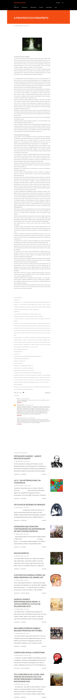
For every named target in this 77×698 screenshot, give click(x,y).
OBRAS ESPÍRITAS (33, 7)
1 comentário (23, 568)
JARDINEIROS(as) (24, 7)
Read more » (44, 474)
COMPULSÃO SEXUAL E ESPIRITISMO (29, 652)
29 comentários (23, 520)
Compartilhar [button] (47, 392)
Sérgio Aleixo (19, 392)
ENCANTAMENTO (21, 553)
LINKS (56, 7)
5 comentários (23, 646)
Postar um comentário (25, 593)
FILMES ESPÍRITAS (49, 7)
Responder (19, 402)
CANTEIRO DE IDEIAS (20, 2)
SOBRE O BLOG (16, 7)
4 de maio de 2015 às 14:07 (25, 398)
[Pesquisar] (58, 2)
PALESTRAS (41, 7)
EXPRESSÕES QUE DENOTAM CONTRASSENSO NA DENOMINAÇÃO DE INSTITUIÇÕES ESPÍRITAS (29, 528)
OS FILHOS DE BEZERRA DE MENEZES (29, 505)
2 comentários (23, 498)
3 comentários (23, 474)
